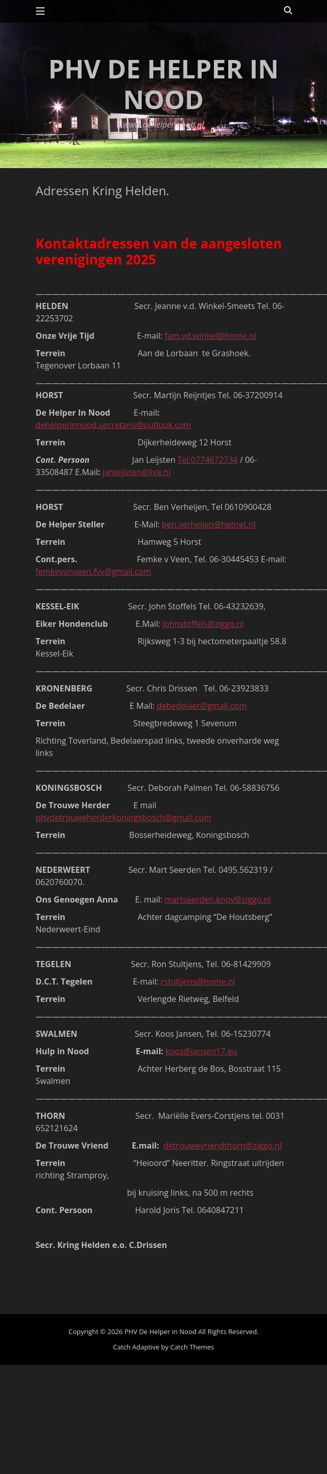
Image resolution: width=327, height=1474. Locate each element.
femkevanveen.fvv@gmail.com (93, 571)
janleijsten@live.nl (136, 472)
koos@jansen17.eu (201, 1051)
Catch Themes (192, 1347)
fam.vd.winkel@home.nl (210, 335)
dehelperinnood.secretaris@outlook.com (113, 425)
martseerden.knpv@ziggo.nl (217, 899)
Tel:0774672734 (208, 459)
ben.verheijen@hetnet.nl (208, 524)
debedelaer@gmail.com (202, 705)
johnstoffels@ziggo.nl (203, 623)
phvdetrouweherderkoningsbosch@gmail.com (124, 817)
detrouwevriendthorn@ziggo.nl (222, 1145)
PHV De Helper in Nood (163, 84)
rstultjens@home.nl (198, 981)
